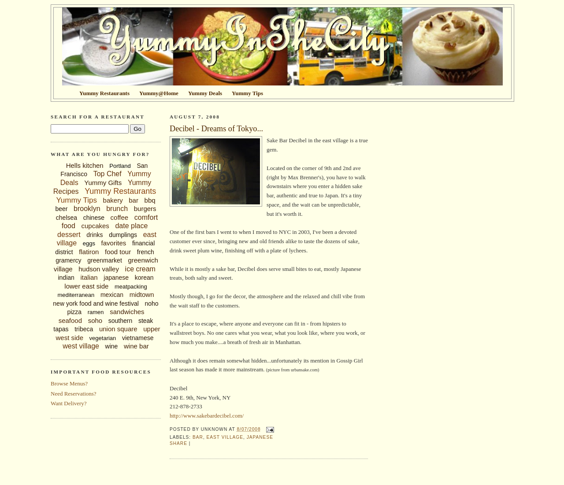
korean (144, 277)
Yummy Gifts (103, 182)
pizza (74, 311)
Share (178, 443)
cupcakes (95, 226)
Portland (119, 166)
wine (111, 346)
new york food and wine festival (96, 303)
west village (81, 346)
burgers (145, 208)
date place (131, 226)
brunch (117, 208)
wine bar (136, 346)
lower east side (86, 286)
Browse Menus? (69, 383)
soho (95, 320)
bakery (113, 200)
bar (133, 200)
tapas (60, 329)
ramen (96, 312)
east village (225, 437)
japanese (116, 277)
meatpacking (131, 286)
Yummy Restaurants (120, 191)
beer (61, 208)
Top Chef (107, 174)
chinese (93, 217)
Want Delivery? (69, 403)
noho (152, 303)
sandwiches (127, 311)
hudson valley (98, 269)
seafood (70, 320)
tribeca (83, 329)
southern (120, 320)
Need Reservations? (73, 393)
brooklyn (87, 208)
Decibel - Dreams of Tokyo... (216, 128)
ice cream (140, 269)
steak (145, 320)
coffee (120, 217)
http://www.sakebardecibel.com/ (207, 415)
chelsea (66, 217)
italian (88, 277)
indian (66, 277)
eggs (89, 243)
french (145, 251)
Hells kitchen (85, 165)
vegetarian (102, 338)
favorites (113, 243)
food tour (118, 251)
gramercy (68, 260)
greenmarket (104, 260)
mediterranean (75, 295)
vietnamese (138, 337)
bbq (150, 200)
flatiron (89, 251)
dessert (68, 234)
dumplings (123, 234)
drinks (94, 234)
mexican (111, 294)
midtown (142, 294)
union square (118, 329)
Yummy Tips (76, 200)
